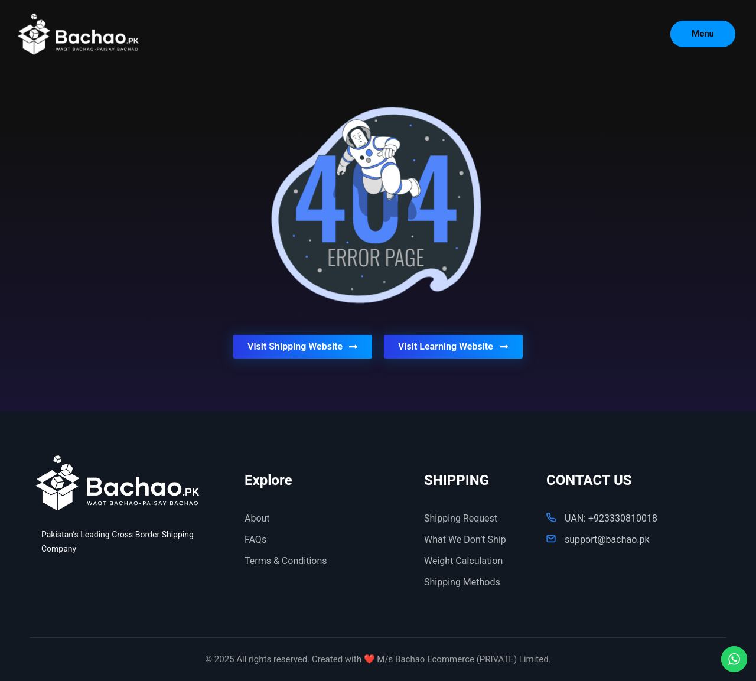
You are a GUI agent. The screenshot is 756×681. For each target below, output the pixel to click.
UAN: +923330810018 (611, 518)
